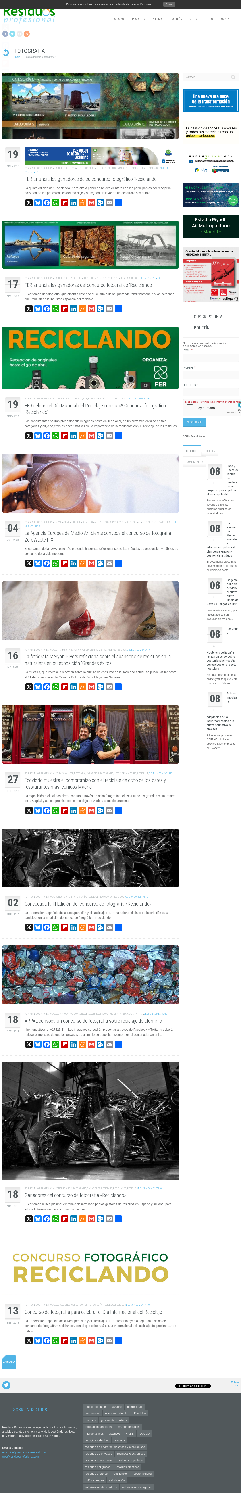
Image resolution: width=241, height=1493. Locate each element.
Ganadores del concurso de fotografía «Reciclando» (75, 1195)
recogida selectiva (97, 1440)
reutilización (120, 1473)
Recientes (192, 449)
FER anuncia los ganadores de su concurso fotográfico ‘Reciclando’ (91, 179)
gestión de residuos (116, 168)
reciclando (152, 168)
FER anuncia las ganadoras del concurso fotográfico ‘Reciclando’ (89, 285)
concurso (61, 278)
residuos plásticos (127, 1467)
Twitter (12, 34)
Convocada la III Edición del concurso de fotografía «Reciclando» (88, 904)
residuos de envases (98, 1453)
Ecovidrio (79, 773)
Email (188, 350)
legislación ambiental (98, 1426)
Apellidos (191, 385)
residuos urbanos (96, 1473)
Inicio (17, 57)
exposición (77, 649)
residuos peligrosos (97, 1467)
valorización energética (137, 1487)
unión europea (94, 1480)
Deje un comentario (149, 278)
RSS (27, 34)
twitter (139, 1013)
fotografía (89, 168)
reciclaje (117, 278)
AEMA (58, 522)
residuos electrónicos (131, 1453)
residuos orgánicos (130, 1460)
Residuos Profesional (42, 168)
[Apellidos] (211, 392)
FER (70, 278)
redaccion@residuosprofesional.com (24, 1452)
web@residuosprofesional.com (20, 1456)
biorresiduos (135, 1406)
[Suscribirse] (194, 421)
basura (66, 649)
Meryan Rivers (106, 649)
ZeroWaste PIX (162, 522)
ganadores (93, 1188)
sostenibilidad (143, 1473)
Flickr (20, 34)
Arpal (69, 1013)
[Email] (211, 358)
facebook (101, 1013)
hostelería (120, 773)
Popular (210, 449)
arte (58, 649)
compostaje (92, 1413)
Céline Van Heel (64, 773)
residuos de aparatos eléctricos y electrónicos (115, 1447)
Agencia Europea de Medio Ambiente (83, 522)
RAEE (129, 1433)
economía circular (117, 1413)
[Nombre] (211, 375)
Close (169, 4)
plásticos (114, 1433)
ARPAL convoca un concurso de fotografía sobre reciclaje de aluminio (93, 1021)
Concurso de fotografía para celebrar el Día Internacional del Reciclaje (93, 1312)
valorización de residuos (101, 1487)
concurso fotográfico (68, 168)
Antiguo (9, 1362)
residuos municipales (98, 1460)
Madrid (132, 773)
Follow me (235, 1384)
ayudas (117, 1406)
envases (90, 1013)
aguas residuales (96, 1406)
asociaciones (62, 1304)
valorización (117, 1480)
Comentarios (194, 460)
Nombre (190, 367)
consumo (122, 522)
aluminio (60, 1013)
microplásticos (94, 1433)
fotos (100, 168)
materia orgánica (129, 1426)
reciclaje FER (137, 168)
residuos (148, 522)
